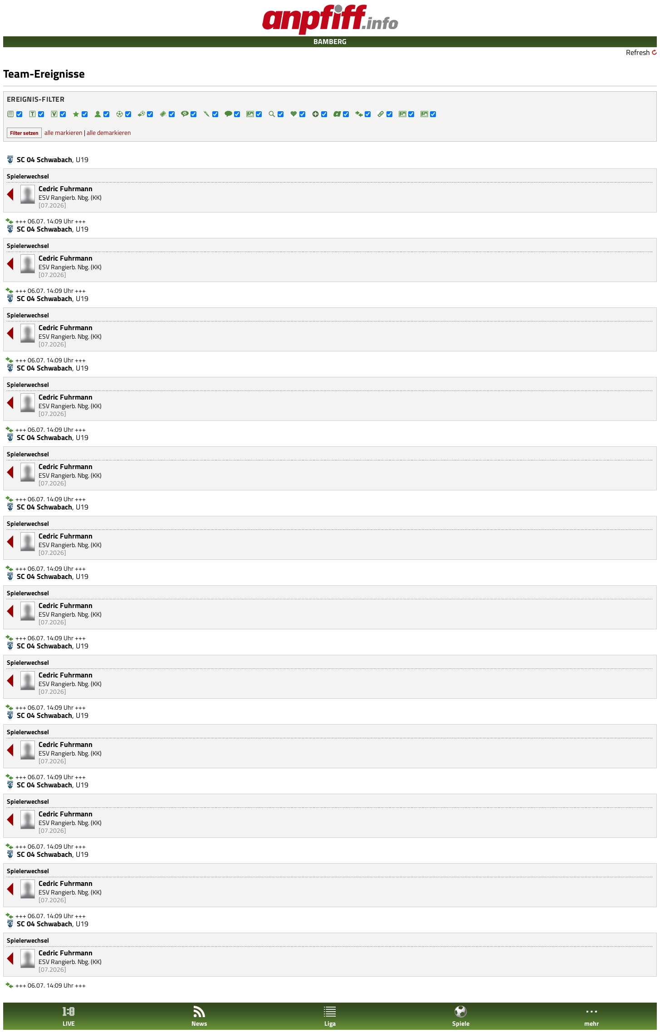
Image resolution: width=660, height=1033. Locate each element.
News (199, 1016)
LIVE (68, 1016)
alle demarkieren (109, 132)
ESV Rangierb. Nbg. (64, 197)
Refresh (638, 52)
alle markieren (63, 132)
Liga (330, 1016)
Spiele (460, 1016)
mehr (591, 1016)
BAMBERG (330, 41)
